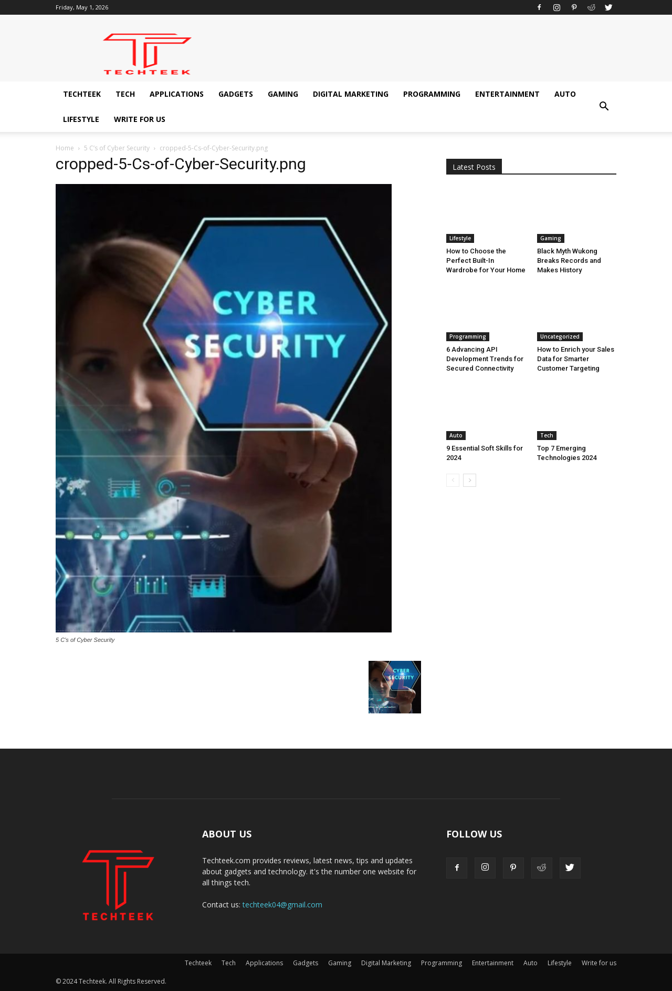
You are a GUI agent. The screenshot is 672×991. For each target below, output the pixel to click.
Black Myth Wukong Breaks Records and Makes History (569, 260)
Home (65, 148)
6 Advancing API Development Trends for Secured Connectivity (484, 358)
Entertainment (507, 94)
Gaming (283, 94)
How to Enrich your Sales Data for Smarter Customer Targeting (575, 358)
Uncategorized (560, 336)
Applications (177, 94)
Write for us (139, 119)
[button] (603, 106)
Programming (431, 94)
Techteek (82, 94)
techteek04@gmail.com (282, 905)
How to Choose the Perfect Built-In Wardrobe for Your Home (486, 260)
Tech (125, 94)
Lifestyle (81, 119)
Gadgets (235, 94)
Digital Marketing (350, 94)
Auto (565, 94)
